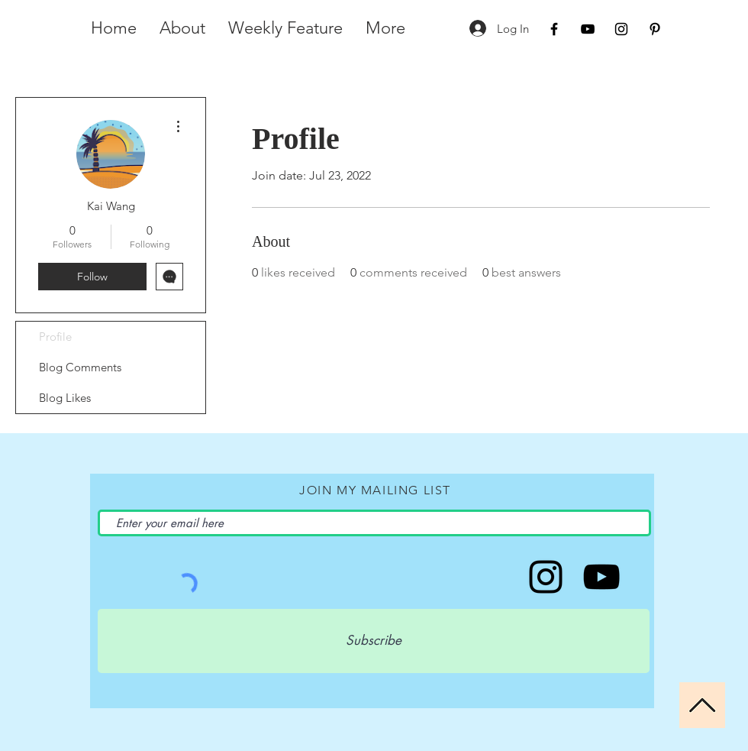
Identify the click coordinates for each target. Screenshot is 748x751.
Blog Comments (80, 367)
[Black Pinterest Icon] (654, 29)
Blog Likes (65, 397)
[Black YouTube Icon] (587, 29)
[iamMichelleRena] (601, 577)
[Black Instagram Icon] (621, 29)
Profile (55, 336)
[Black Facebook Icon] (554, 29)
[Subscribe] (374, 641)
